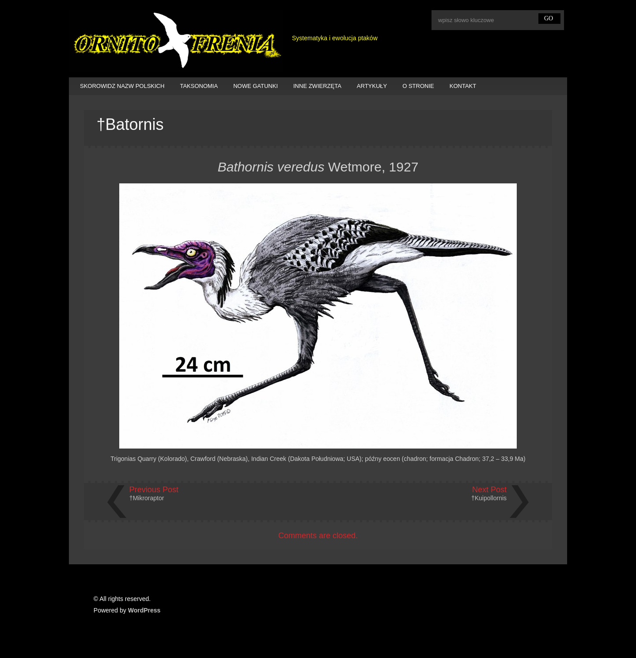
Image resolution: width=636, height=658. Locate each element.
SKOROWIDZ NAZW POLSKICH (122, 86)
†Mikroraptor (146, 498)
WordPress (144, 610)
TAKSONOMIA (199, 86)
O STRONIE (418, 86)
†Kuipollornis (489, 498)
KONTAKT (463, 86)
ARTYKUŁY (372, 86)
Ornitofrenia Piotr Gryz (176, 41)
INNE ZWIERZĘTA (317, 86)
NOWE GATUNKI (255, 86)
